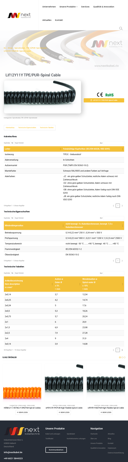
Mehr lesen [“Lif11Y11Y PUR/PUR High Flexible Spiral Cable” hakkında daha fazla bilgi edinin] (107, 396)
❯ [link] (122, 192)
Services (85, 6)
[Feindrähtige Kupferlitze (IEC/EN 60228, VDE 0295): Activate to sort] (74, 149)
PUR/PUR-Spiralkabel (101, 389)
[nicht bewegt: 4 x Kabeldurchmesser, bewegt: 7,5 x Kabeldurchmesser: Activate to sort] (78, 210)
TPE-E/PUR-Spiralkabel (29, 118)
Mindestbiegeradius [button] (14, 210)
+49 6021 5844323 (13, 442)
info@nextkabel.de (13, 435)
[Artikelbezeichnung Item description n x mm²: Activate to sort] (29, 267)
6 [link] (117, 333)
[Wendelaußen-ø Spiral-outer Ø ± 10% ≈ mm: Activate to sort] (102, 267)
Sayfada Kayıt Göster (14, 143)
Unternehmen (49, 6)
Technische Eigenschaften (27, 127)
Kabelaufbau (10, 127)
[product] (22, 366)
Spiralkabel (16, 118)
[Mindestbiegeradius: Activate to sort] (18, 210)
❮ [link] (113, 192)
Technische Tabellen (47, 127)
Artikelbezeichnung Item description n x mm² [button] (14, 267)
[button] (104, 100)
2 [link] (100, 333)
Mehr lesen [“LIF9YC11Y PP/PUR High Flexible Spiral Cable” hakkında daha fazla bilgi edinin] (65, 396)
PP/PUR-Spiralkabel (59, 389)
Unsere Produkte (68, 6)
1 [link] (117, 192)
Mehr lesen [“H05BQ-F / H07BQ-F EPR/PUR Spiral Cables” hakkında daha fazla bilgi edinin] (23, 396)
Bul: (101, 143)
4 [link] (109, 333)
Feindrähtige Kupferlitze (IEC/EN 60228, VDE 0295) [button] (49, 149)
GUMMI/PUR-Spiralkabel (18, 389)
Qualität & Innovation (103, 6)
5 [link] (113, 333)
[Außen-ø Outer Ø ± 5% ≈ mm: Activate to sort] (68, 267)
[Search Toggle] (121, 28)
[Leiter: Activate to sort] (14, 149)
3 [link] (104, 333)
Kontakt (59, 20)
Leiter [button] (7, 149)
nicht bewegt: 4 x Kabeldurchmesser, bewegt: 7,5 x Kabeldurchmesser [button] (66, 210)
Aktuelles (46, 20)
